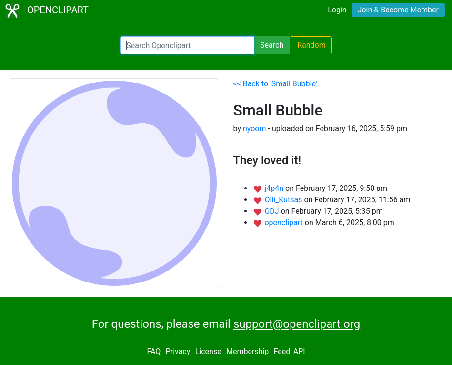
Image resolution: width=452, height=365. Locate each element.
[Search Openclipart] (187, 45)
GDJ (272, 211)
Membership (247, 351)
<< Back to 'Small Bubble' (275, 83)
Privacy (178, 351)
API (299, 351)
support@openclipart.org (296, 324)
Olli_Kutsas (284, 199)
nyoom (254, 128)
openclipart (284, 222)
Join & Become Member (398, 9)
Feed (282, 351)
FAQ (154, 351)
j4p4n (274, 188)
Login (337, 9)
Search (271, 45)
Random (311, 45)
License (208, 351)
